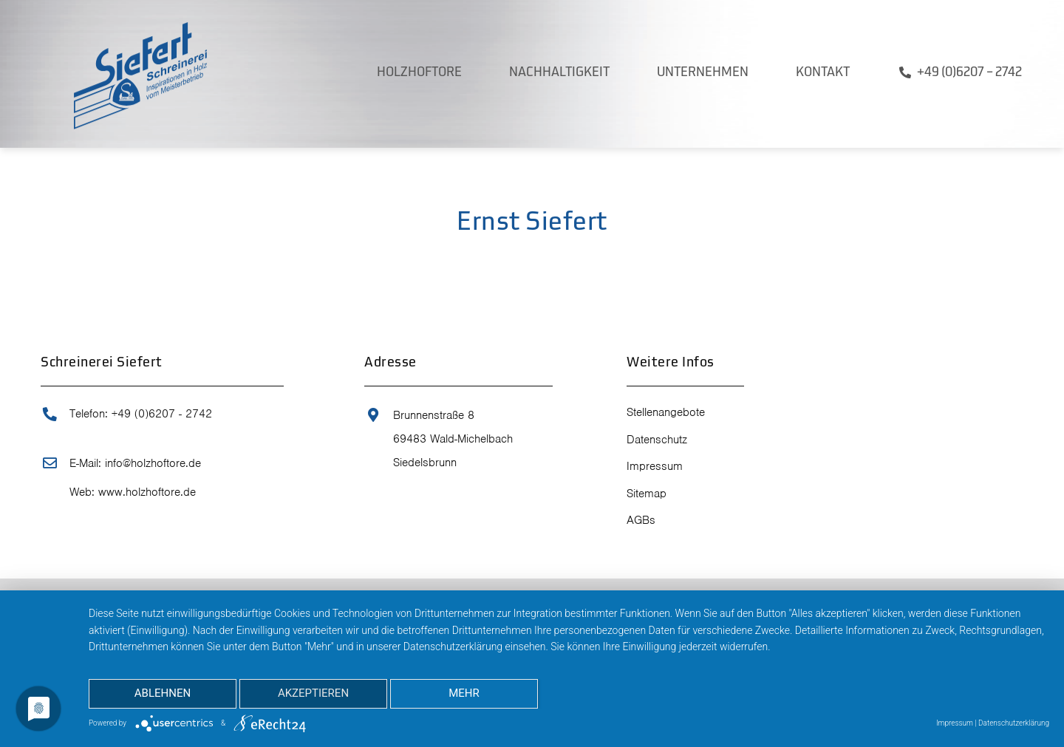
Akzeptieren (313, 693)
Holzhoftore (419, 72)
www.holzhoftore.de (147, 492)
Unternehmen (702, 72)
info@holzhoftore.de (153, 463)
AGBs (641, 520)
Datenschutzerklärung (1013, 723)
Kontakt (823, 72)
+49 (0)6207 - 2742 (162, 413)
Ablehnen (162, 693)
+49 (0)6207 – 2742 (969, 72)
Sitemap (646, 493)
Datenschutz (657, 439)
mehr (464, 693)
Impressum (655, 466)
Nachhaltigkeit (559, 72)
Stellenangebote (666, 412)
